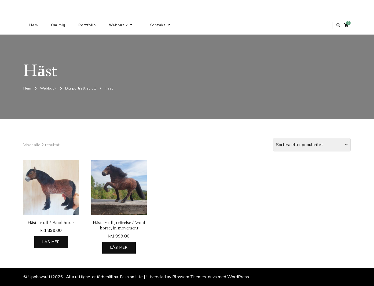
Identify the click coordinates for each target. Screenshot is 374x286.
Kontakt (157, 25)
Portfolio (87, 25)
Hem (33, 25)
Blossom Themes (189, 277)
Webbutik (118, 25)
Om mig (58, 25)
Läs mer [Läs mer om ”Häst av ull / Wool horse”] (51, 241)
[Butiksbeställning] (312, 144)
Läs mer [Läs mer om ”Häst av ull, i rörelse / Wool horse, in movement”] (119, 247)
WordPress (238, 277)
